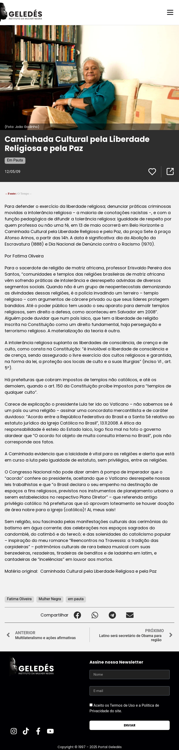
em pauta (76, 598)
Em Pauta (15, 160)
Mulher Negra (50, 598)
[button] (77, 615)
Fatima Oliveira (19, 598)
